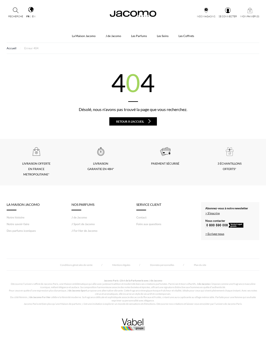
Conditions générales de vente (76, 264)
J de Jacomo (113, 36)
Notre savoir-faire (18, 224)
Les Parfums (139, 36)
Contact (141, 217)
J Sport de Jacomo (83, 224)
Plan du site (200, 264)
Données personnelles (162, 264)
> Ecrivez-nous (214, 234)
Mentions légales (121, 264)
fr (28, 16)
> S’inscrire (212, 213)
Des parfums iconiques (21, 230)
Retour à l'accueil (133, 121)
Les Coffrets (186, 36)
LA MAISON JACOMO (23, 206)
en (33, 16)
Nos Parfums (82, 206)
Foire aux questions (148, 224)
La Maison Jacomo (84, 36)
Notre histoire (16, 217)
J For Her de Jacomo (84, 230)
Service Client (148, 206)
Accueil (11, 48)
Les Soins (163, 36)
